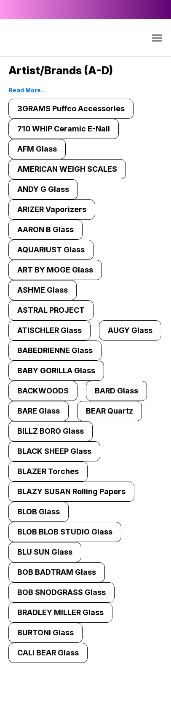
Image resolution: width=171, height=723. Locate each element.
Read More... (27, 90)
